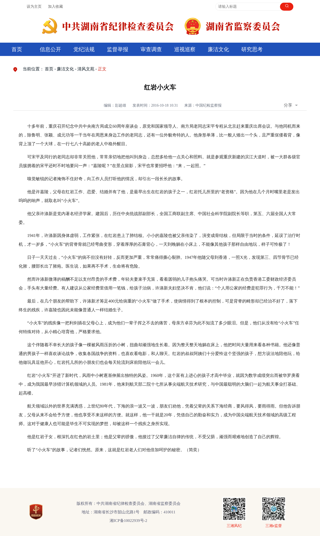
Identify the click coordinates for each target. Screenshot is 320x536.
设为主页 (34, 7)
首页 (16, 49)
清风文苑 (85, 69)
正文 (102, 69)
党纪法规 (84, 49)
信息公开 (50, 49)
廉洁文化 (218, 49)
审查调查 (151, 49)
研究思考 (252, 49)
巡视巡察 (184, 49)
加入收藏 (55, 7)
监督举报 (117, 49)
